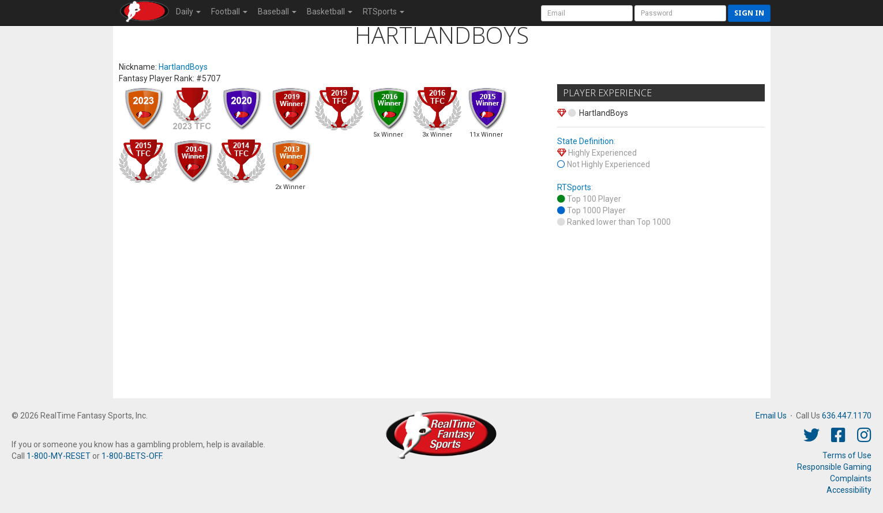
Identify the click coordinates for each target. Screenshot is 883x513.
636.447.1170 (846, 415)
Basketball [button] (329, 11)
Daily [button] (188, 11)
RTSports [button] (383, 11)
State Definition (585, 141)
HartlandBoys (183, 66)
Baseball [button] (277, 11)
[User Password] (680, 13)
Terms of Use (846, 455)
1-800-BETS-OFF (131, 456)
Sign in (749, 13)
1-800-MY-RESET (59, 456)
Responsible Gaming (834, 466)
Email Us (771, 415)
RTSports (574, 187)
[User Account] (587, 13)
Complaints (850, 478)
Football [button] (229, 11)
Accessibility (848, 490)
